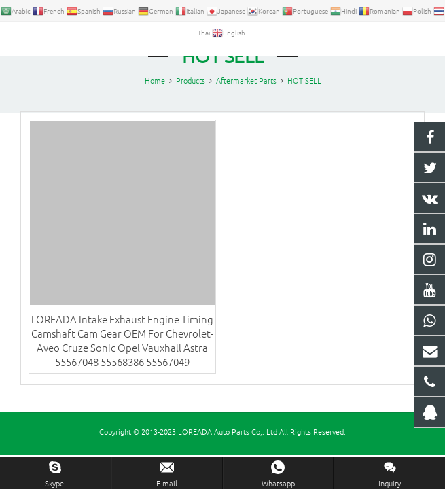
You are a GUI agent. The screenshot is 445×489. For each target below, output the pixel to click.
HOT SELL (223, 66)
